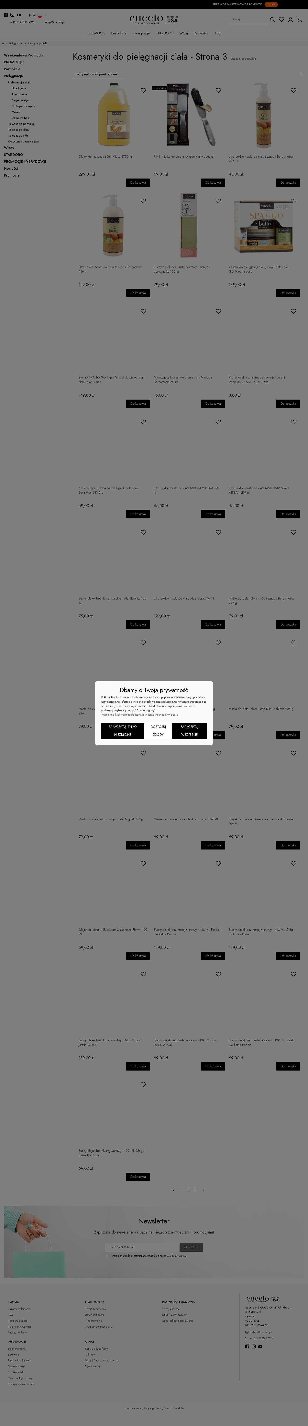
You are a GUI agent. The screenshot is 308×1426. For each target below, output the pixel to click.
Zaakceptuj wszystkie (189, 731)
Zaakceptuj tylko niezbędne (123, 731)
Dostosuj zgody (158, 731)
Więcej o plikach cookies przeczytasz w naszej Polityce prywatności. (140, 715)
